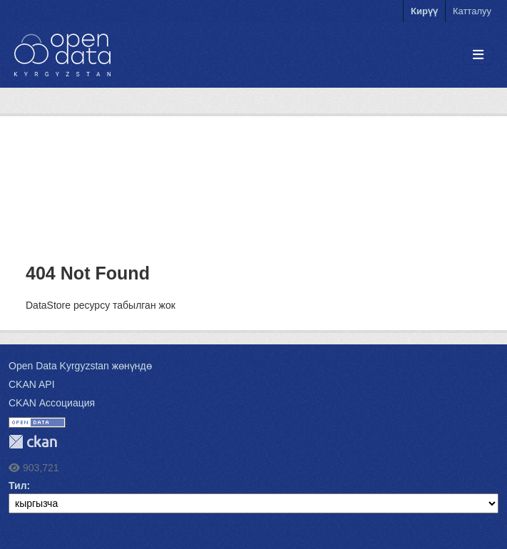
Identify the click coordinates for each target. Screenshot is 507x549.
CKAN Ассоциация (52, 403)
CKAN (33, 441)
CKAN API (32, 384)
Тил (18, 485)
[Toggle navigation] (478, 55)
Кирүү (424, 11)
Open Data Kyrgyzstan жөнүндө (80, 365)
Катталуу (472, 11)
